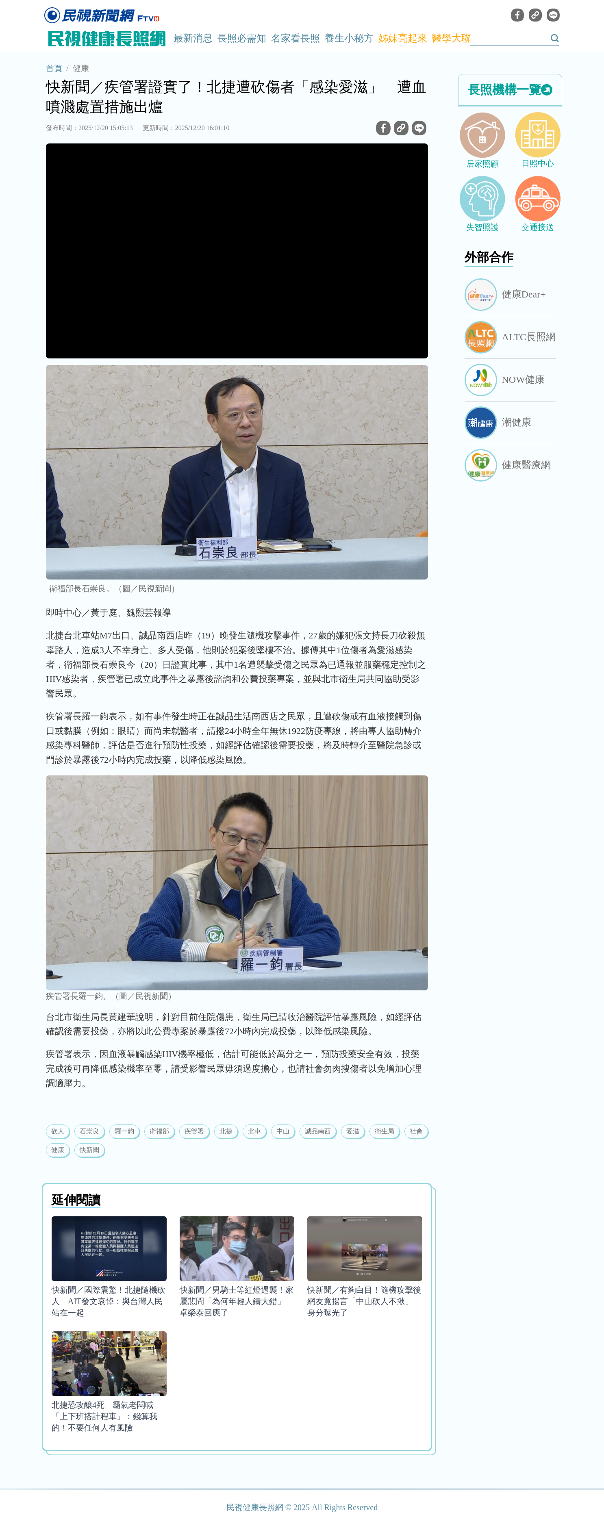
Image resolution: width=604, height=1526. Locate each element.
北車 (254, 1131)
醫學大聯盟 (456, 38)
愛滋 (352, 1131)
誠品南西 (318, 1131)
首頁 (54, 68)
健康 (81, 68)
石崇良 (89, 1131)
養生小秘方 (349, 38)
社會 (416, 1131)
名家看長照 (295, 38)
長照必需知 (241, 38)
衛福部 (159, 1131)
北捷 (225, 1131)
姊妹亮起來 (402, 38)
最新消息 (193, 38)
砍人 (57, 1131)
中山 (282, 1131)
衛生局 (384, 1131)
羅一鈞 (124, 1131)
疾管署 (194, 1131)
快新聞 (89, 1149)
